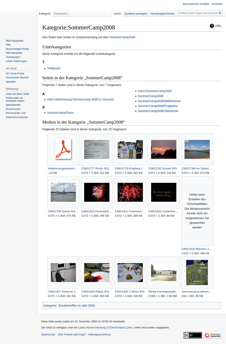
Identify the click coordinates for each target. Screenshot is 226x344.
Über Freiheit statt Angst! (72, 334)
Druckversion (13, 109)
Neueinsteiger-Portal (17, 48)
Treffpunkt (53, 68)
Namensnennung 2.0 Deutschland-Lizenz (109, 327)
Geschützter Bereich (17, 77)
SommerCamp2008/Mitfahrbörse (159, 101)
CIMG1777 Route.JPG (95, 168)
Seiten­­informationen (17, 117)
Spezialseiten (13, 104)
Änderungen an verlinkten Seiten (15, 99)
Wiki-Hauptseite (14, 40)
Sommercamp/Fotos (60, 112)
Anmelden (217, 4)
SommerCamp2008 (122, 37)
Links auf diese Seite (17, 93)
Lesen (117, 13)
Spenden (11, 81)
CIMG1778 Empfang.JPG (130, 168)
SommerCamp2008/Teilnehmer (158, 111)
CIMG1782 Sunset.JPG (162, 168)
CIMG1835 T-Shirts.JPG (130, 291)
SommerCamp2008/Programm (158, 106)
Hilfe (218, 26)
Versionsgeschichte (162, 13)
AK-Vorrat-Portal (15, 73)
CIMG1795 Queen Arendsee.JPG (63, 211)
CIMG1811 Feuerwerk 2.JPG (130, 211)
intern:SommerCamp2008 (154, 91)
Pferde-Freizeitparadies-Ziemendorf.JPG (163, 291)
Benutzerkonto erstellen (196, 4)
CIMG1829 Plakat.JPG (95, 291)
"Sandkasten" (13, 57)
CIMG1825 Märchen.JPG (197, 248)
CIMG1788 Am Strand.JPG (197, 168)
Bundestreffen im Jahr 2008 (76, 305)
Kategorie (50, 305)
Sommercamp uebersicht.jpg (197, 291)
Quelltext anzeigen (136, 13)
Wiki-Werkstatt (14, 52)
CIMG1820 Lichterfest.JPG (163, 211)
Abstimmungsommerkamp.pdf (63, 168)
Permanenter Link (16, 113)
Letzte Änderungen (16, 61)
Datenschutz (48, 334)
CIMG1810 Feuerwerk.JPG (96, 211)
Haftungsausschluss (99, 334)
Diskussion (60, 13)
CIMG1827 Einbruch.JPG (63, 291)
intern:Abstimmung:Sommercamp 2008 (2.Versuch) (80, 99)
